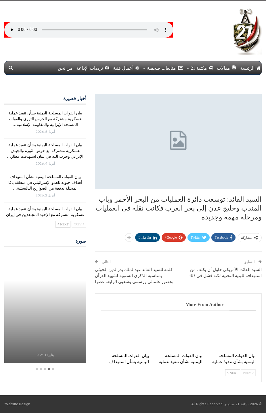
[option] (45, 309)
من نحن (65, 68)
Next (232, 373)
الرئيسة (250, 68)
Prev (248, 373)
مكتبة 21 (202, 68)
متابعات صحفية (165, 68)
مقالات (226, 68)
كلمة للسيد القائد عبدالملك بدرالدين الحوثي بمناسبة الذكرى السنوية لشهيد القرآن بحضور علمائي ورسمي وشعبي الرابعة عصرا (134, 275)
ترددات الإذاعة (92, 68)
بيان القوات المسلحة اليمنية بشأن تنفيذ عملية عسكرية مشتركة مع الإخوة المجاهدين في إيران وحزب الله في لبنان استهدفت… (45, 215)
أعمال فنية (126, 68)
